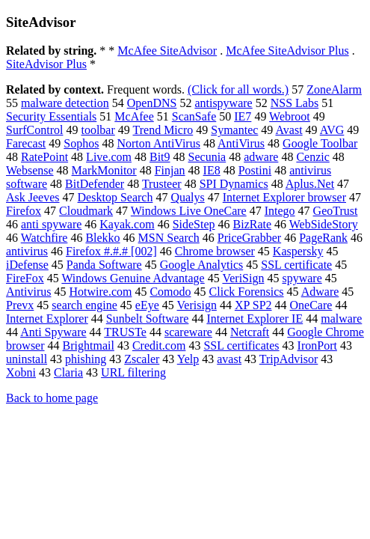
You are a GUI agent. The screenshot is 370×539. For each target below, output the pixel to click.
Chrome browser (215, 251)
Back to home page (52, 398)
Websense (30, 170)
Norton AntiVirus (158, 143)
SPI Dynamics (234, 183)
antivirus (27, 251)
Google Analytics (202, 264)
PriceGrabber (249, 237)
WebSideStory (323, 224)
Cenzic (312, 156)
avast (229, 359)
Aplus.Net (310, 183)
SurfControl (34, 130)
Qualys (187, 197)
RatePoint (44, 156)
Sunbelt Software (147, 318)
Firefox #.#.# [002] (111, 251)
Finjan (170, 170)
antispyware (223, 103)
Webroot (289, 116)
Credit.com (159, 345)
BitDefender (94, 183)
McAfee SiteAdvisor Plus (287, 50)
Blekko (102, 237)
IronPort (317, 345)
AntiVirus (241, 143)
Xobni (21, 372)
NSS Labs (294, 103)
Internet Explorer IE (254, 318)
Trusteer (162, 183)
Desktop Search (115, 197)
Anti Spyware (53, 332)
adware (261, 156)
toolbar (97, 130)
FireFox (25, 278)
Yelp (188, 359)
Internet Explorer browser (284, 197)
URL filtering (133, 372)
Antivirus (28, 291)
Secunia (207, 156)
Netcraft (249, 332)
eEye (147, 305)
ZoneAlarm (334, 89)
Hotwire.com (100, 291)
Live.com (109, 156)
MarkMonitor (104, 170)
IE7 (242, 116)
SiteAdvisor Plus (46, 64)
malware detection (65, 103)
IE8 (212, 170)
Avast (288, 130)
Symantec (234, 130)
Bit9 (159, 156)
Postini (254, 170)
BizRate (252, 224)
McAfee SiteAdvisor (167, 50)
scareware (188, 332)
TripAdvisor (288, 359)
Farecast (26, 143)
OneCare (311, 305)
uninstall (26, 359)
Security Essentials (51, 116)
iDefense (27, 264)
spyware (301, 278)
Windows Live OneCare (189, 210)
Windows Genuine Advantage (132, 278)
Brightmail (88, 345)
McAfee (133, 116)
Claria (68, 372)
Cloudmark (86, 210)
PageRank (323, 237)
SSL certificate (296, 264)
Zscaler (141, 359)
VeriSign (243, 278)
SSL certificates (241, 345)
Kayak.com (126, 224)
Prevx (20, 305)
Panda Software (104, 264)
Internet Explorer (47, 318)
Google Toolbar (320, 143)
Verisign (197, 305)
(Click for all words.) (238, 89)
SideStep (194, 224)
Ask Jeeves (33, 197)
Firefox (23, 210)
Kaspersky (298, 251)
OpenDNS (152, 103)
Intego (280, 210)
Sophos (81, 143)
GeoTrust (335, 210)
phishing (85, 359)
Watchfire (44, 237)
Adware (320, 291)
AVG (332, 130)
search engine (84, 305)
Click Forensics (246, 291)
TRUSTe (125, 332)
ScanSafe (194, 116)
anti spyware (51, 224)
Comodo (170, 291)
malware (341, 318)
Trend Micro (163, 130)
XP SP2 (253, 305)
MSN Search (169, 237)
